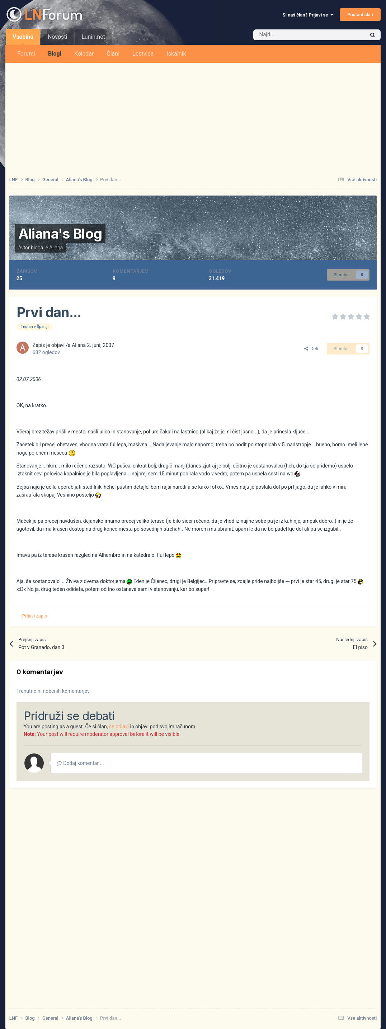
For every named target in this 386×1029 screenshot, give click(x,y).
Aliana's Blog (60, 233)
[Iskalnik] (293, 34)
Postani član (360, 14)
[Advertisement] (193, 116)
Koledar (84, 53)
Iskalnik (176, 53)
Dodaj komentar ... (80, 763)
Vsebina (23, 39)
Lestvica (143, 53)
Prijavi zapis (34, 616)
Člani (113, 53)
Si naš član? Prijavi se (308, 15)
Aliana (56, 247)
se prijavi (119, 726)
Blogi (54, 53)
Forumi (26, 53)
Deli (311, 348)
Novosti (57, 36)
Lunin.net (93, 36)
